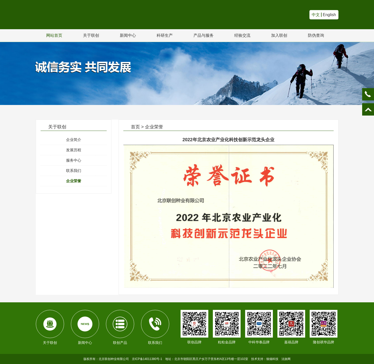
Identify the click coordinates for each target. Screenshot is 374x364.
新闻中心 (128, 35)
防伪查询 (316, 35)
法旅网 (286, 359)
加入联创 (279, 35)
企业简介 (73, 139)
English (329, 15)
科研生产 (165, 35)
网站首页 (54, 35)
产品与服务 (203, 35)
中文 (316, 15)
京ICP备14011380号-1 (147, 359)
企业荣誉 (73, 181)
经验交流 (242, 35)
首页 (135, 126)
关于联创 (91, 35)
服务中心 (73, 160)
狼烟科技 (272, 359)
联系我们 (73, 170)
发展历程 (73, 150)
